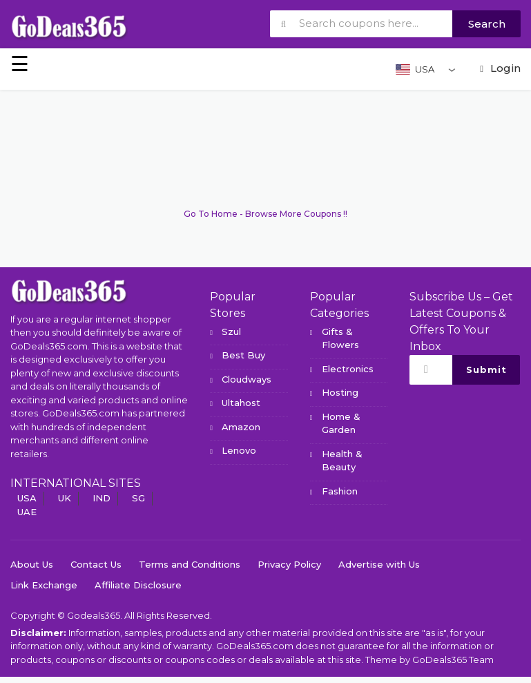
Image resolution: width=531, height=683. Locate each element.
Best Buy (243, 354)
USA (27, 497)
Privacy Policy (289, 564)
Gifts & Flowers (340, 338)
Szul (231, 331)
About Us (31, 564)
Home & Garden (341, 423)
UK (64, 497)
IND (101, 497)
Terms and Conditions (189, 564)
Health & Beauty (342, 460)
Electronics (348, 368)
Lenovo (239, 450)
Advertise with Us (379, 564)
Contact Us (96, 564)
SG (138, 497)
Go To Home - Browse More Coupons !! (265, 214)
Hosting (340, 392)
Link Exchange (43, 584)
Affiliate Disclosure (138, 584)
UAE (27, 511)
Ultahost (241, 402)
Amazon (241, 426)
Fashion (340, 491)
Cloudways (246, 379)
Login (498, 68)
